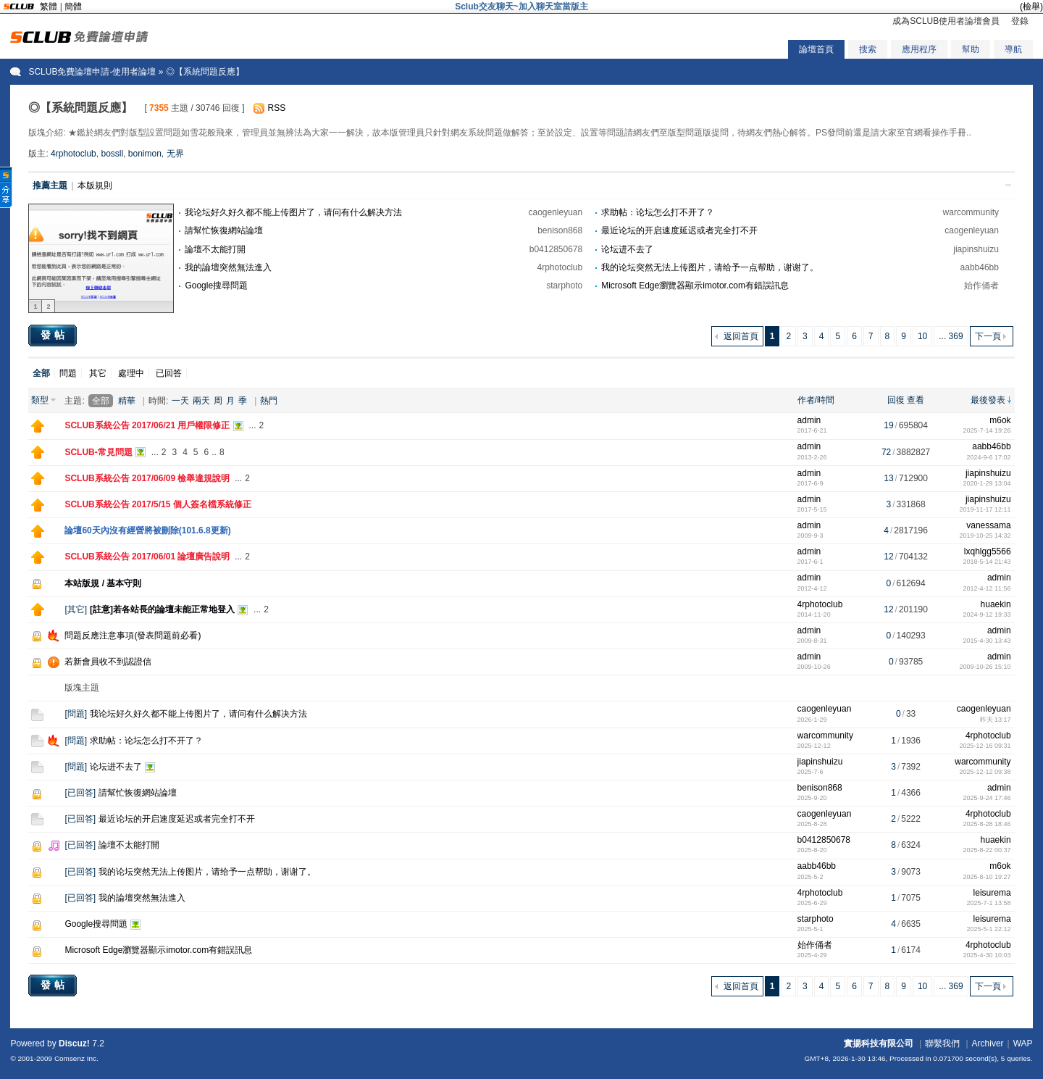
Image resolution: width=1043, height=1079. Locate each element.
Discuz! (74, 1043)
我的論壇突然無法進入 (228, 267)
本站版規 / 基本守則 (102, 583)
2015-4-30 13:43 (987, 640)
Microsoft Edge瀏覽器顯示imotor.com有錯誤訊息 (695, 285)
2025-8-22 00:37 (987, 850)
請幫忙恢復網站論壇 (224, 230)
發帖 (54, 335)
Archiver (988, 1043)
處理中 (131, 373)
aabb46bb (979, 267)
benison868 (559, 230)
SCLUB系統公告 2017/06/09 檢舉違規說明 (147, 478)
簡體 (73, 6)
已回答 (169, 373)
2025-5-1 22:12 (989, 929)
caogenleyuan (555, 212)
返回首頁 (741, 336)
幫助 (970, 49)
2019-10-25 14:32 (985, 535)
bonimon (145, 154)
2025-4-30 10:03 (987, 955)
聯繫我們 (942, 1043)
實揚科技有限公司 (878, 1043)
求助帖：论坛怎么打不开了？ (657, 212)
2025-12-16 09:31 (985, 745)
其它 (97, 373)
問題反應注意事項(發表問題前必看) (132, 635)
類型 (40, 400)
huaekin (996, 604)
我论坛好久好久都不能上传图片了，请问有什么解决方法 (293, 212)
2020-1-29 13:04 (987, 483)
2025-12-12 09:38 (985, 771)
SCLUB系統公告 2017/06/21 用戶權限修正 (147, 425)
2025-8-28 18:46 (987, 824)
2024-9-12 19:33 (987, 614)
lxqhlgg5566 (987, 551)
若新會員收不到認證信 (107, 662)
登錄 (1020, 21)
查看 (915, 400)
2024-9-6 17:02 (989, 457)
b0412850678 (555, 249)
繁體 (48, 6)
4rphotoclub (73, 154)
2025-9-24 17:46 (987, 797)
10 (922, 336)
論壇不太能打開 (215, 249)
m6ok (999, 420)
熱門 (268, 401)
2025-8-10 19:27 (987, 876)
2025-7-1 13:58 (989, 903)
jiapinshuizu (976, 249)
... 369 (951, 336)
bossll (112, 154)
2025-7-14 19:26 (987, 430)
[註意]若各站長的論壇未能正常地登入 (162, 609)
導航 (1013, 49)
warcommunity (971, 212)
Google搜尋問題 (216, 285)
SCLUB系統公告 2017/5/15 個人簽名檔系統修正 (157, 504)
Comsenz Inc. (76, 1058)
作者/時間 (815, 400)
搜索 (867, 49)
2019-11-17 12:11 (985, 509)
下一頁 (988, 336)
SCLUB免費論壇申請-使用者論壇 (92, 72)
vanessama (988, 525)
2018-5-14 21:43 (987, 561)
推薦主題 (50, 185)
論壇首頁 (816, 49)
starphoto (564, 285)
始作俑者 (981, 285)
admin (809, 420)
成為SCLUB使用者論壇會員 (946, 21)
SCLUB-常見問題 (98, 452)
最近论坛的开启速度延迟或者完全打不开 (679, 230)
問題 (68, 373)
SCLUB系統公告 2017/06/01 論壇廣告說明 (147, 556)
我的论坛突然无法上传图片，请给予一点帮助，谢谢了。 (709, 267)
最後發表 (988, 400)
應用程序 (919, 49)
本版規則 (95, 185)
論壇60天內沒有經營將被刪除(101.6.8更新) (147, 530)
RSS (277, 108)
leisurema (992, 893)
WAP (1023, 1043)
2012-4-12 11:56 (987, 588)
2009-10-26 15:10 (985, 666)
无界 (175, 154)
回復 (896, 400)
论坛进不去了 (627, 249)
